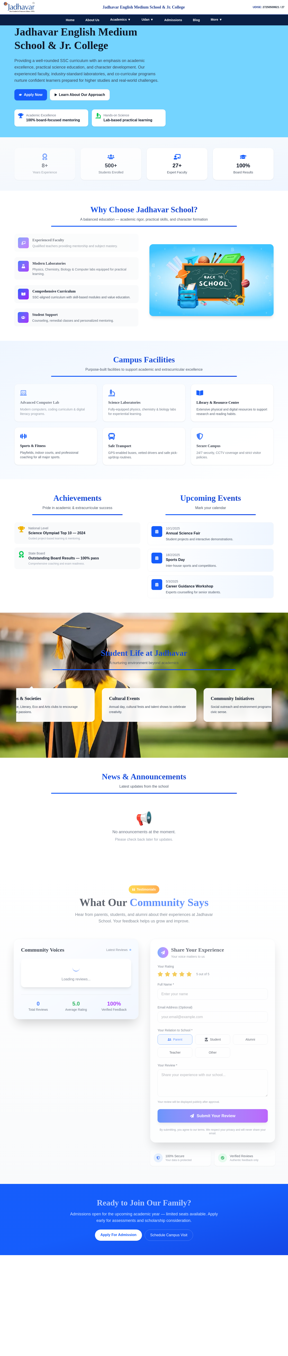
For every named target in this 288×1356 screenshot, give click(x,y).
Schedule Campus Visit (168, 1235)
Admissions (173, 20)
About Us (92, 20)
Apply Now (31, 95)
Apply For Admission (118, 1235)
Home (70, 20)
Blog (196, 20)
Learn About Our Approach (79, 95)
